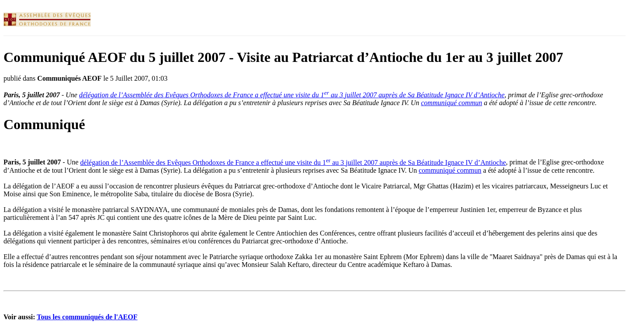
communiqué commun (450, 170)
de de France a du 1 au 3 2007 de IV (292, 95)
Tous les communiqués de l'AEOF (87, 317)
